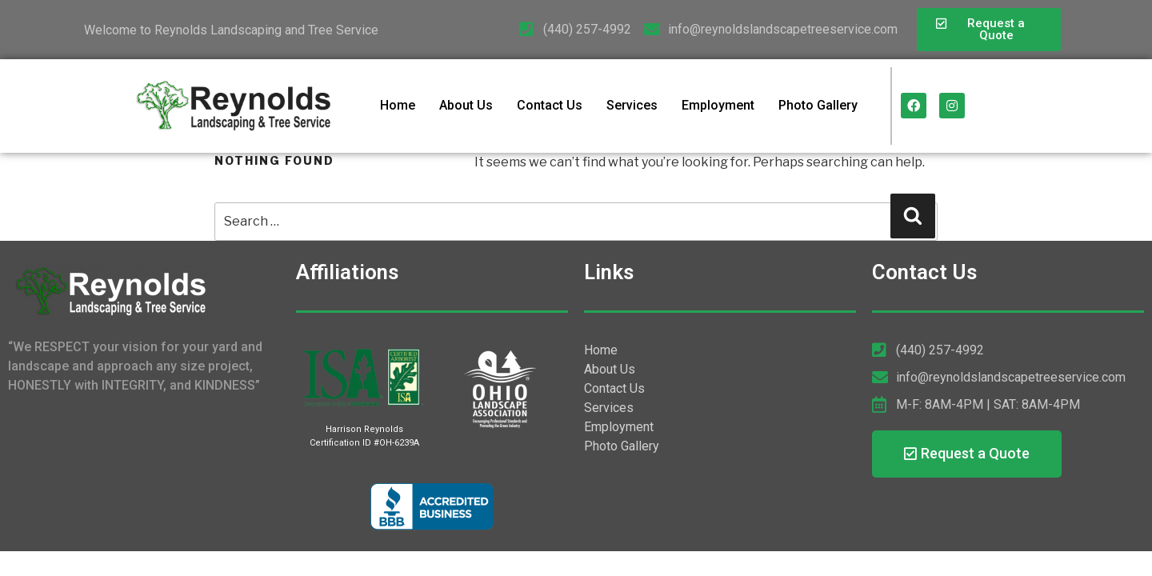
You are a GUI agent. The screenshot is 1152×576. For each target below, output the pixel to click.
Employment (718, 105)
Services (632, 105)
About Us (466, 105)
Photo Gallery (818, 105)
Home (397, 105)
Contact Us (549, 105)
